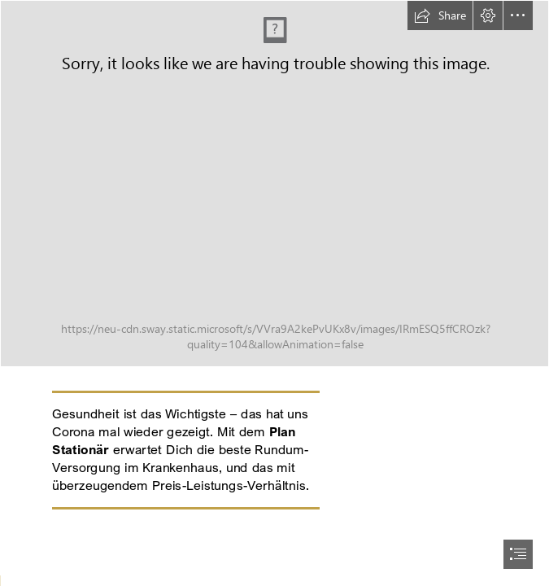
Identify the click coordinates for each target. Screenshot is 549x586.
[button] (440, 15)
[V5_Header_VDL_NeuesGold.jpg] (274, 183)
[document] (274, 293)
